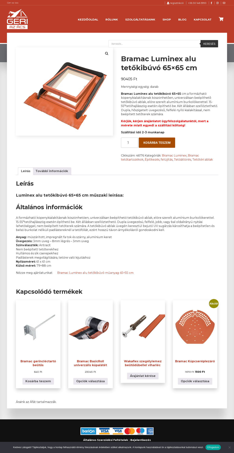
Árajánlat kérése (143, 376)
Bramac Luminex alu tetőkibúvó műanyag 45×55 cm (95, 273)
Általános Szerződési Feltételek (105, 440)
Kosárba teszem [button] (38, 381)
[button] (106, 53)
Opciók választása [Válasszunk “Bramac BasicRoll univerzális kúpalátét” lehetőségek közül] (90, 381)
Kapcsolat (203, 19)
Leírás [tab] (25, 171)
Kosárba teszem (156, 142)
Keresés (209, 44)
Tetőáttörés (182, 159)
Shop (167, 19)
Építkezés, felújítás (159, 159)
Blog (182, 19)
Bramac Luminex (174, 155)
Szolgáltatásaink (140, 19)
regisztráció (175, 2)
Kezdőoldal (88, 19)
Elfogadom (213, 447)
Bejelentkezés (140, 440)
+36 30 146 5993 (197, 2)
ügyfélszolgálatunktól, (179, 121)
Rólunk (111, 19)
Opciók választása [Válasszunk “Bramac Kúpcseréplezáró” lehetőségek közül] (195, 381)
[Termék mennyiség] (129, 143)
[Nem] (229, 447)
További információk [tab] (51, 171)
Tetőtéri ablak (202, 159)
